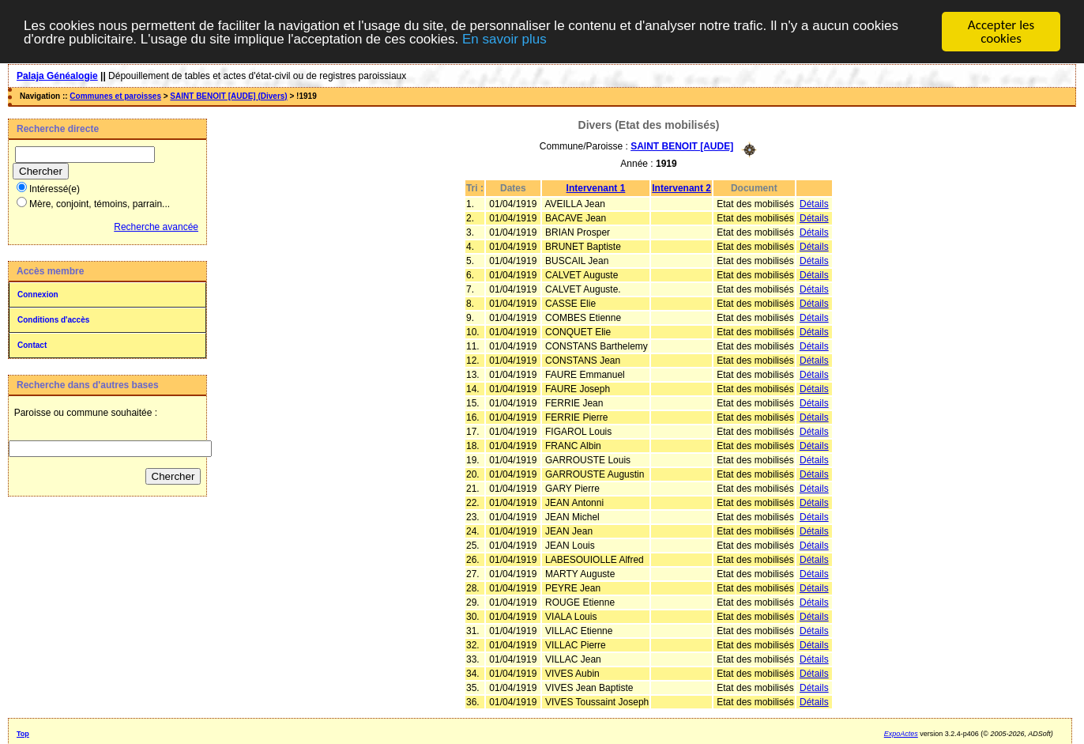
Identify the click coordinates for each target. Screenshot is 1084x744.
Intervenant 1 (596, 187)
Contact (32, 345)
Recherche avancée (156, 226)
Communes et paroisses (115, 96)
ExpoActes (901, 733)
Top (23, 733)
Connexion (37, 294)
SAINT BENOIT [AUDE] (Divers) (228, 96)
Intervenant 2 (681, 187)
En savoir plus (504, 38)
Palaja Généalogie (57, 75)
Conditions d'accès (53, 319)
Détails (814, 203)
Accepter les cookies (1001, 32)
